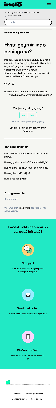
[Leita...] (28, 22)
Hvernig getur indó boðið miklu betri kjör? (26, 91)
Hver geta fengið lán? (15, 178)
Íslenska (37, 399)
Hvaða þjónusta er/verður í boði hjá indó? (30, 95)
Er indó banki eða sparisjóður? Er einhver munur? (26, 155)
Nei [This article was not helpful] (32, 115)
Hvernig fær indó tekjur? (17, 173)
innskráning (24, 207)
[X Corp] (9, 84)
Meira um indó (31, 12)
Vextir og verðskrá (34, 393)
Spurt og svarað (12, 12)
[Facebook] (5, 84)
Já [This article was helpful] (23, 115)
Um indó (16, 393)
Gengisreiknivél (19, 399)
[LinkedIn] (13, 84)
